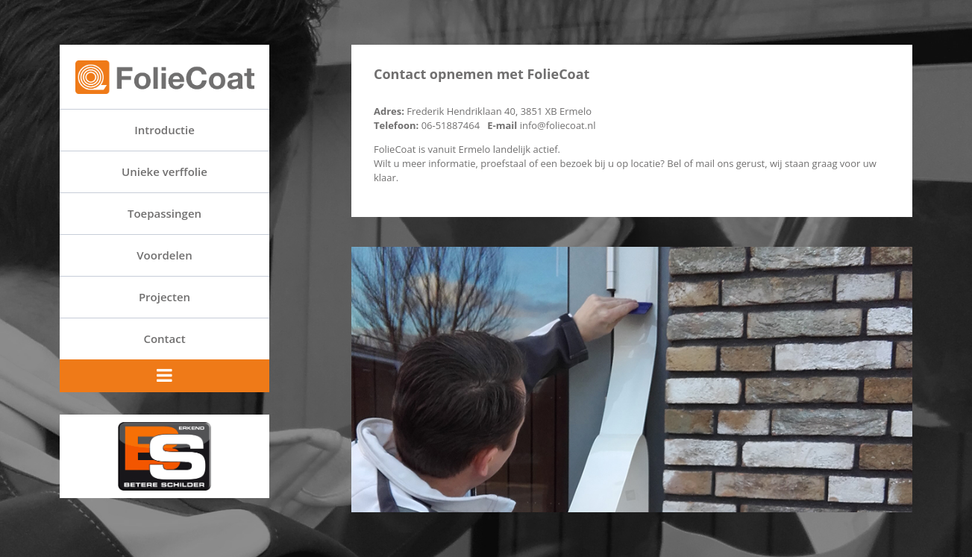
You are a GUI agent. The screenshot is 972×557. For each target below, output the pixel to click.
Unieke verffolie (164, 171)
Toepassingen (164, 213)
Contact (164, 338)
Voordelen (164, 255)
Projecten (164, 296)
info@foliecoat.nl (556, 125)
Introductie (164, 129)
